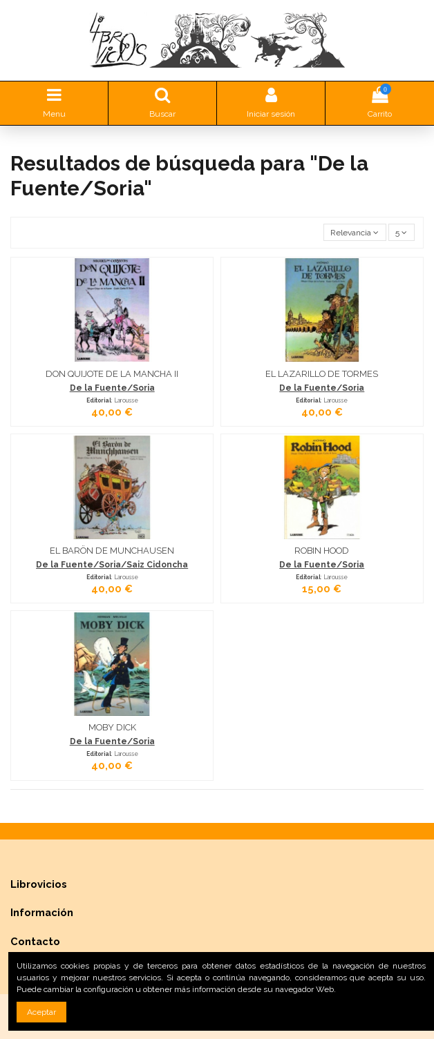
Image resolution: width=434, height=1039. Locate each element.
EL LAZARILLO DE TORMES (321, 374)
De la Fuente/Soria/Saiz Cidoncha (112, 565)
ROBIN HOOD (321, 550)
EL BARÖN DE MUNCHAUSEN (112, 550)
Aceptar (41, 1012)
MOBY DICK (112, 727)
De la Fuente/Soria (112, 388)
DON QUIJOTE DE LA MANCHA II (112, 374)
